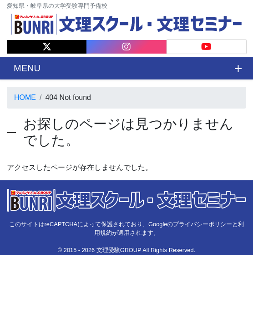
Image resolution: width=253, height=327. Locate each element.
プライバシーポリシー (202, 224)
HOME (25, 97)
